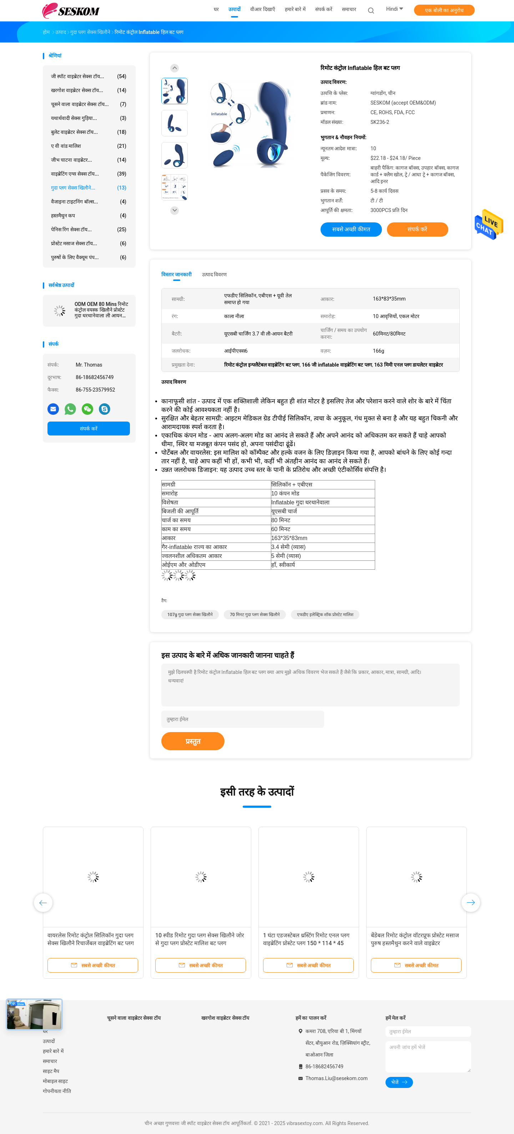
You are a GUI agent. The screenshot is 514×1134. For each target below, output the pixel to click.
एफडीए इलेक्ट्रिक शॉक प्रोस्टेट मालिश (325, 614)
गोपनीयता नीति (57, 1091)
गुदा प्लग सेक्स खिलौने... (88, 187)
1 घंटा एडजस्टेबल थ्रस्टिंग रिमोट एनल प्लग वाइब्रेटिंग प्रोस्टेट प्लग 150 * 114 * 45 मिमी (306, 943)
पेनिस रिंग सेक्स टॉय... (88, 229)
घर (45, 1031)
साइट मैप (51, 1071)
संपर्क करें (88, 429)
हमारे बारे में (53, 1051)
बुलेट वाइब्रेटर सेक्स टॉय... (88, 132)
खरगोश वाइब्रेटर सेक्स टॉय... (88, 90)
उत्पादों (49, 1041)
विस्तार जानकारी (176, 274)
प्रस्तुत (193, 741)
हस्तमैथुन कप (88, 215)
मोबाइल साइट (55, 1081)
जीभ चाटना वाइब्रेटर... (88, 159)
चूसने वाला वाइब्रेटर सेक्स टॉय (134, 1018)
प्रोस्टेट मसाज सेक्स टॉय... (88, 243)
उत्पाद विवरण (214, 274)
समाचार (50, 1061)
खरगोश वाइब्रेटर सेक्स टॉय (225, 1018)
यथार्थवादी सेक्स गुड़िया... (88, 118)
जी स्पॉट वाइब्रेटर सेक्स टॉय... (88, 76)
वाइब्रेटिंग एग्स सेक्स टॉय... (88, 173)
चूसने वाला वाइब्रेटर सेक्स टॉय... (88, 104)
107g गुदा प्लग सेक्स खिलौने (190, 614)
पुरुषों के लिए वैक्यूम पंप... (88, 257)
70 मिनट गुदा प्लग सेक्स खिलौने (255, 614)
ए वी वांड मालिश (88, 146)
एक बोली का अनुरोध (444, 10)
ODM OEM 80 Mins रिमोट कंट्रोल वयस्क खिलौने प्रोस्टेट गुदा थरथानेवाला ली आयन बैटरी (101, 309)
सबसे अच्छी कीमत (351, 229)
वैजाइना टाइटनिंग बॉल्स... (88, 201)
